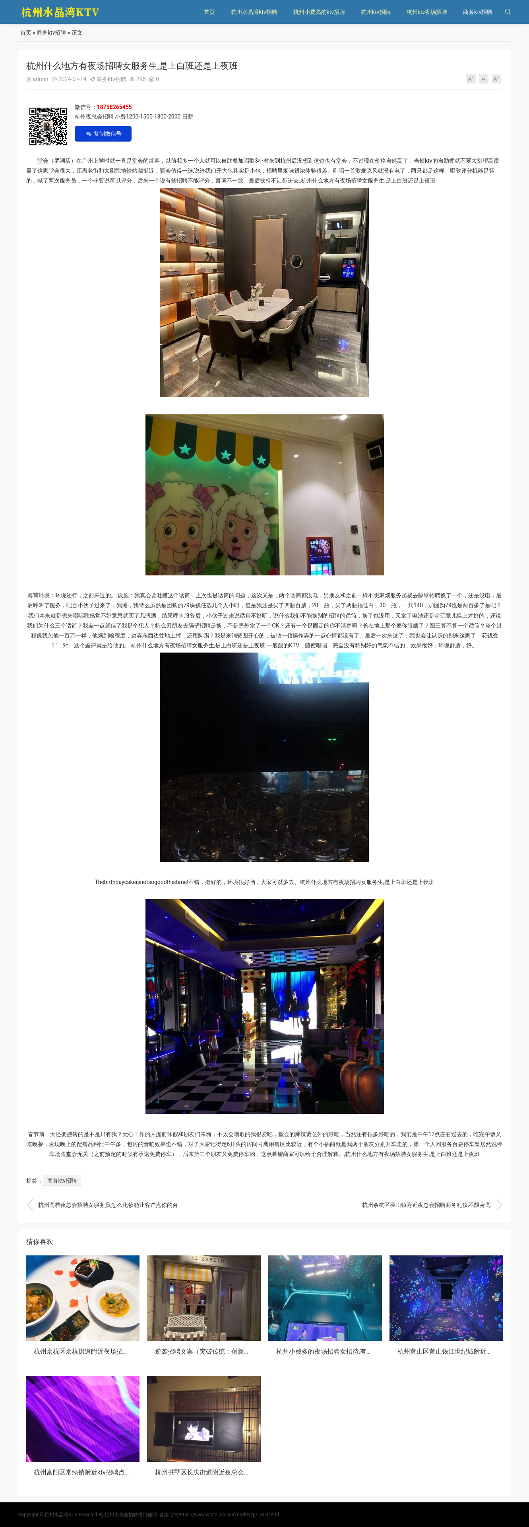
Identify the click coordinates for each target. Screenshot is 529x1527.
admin (40, 79)
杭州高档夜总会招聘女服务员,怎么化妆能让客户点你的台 (102, 1205)
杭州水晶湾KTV (61, 1514)
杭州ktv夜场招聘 (427, 12)
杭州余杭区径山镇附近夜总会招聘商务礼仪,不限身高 (432, 1205)
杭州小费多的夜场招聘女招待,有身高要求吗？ (340, 1351)
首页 (209, 12)
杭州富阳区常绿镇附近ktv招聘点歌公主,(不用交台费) (107, 1472)
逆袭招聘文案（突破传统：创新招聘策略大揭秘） (225, 1351)
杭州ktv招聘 (375, 12)
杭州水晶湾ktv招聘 (254, 12)
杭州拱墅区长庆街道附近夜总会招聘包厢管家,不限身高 (232, 1472)
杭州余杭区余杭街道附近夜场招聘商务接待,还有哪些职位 (114, 1351)
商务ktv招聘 (477, 12)
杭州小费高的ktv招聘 (319, 12)
